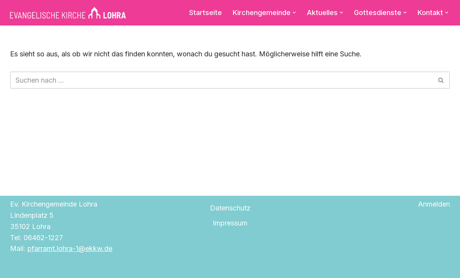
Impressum (230, 223)
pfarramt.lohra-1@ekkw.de (69, 248)
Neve (18, 267)
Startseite (205, 12)
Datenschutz (230, 208)
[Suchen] (221, 80)
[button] (294, 12)
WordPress (100, 267)
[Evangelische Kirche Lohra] (68, 13)
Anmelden (434, 204)
